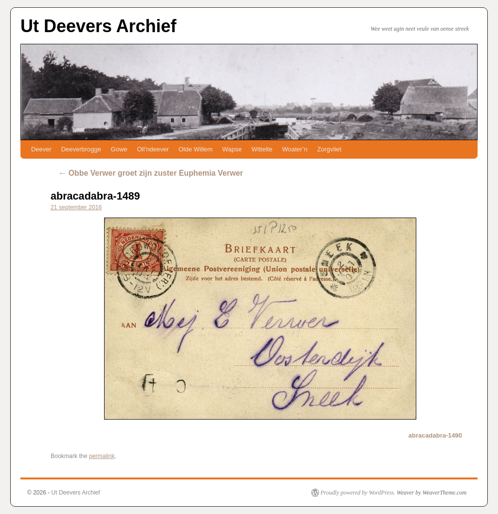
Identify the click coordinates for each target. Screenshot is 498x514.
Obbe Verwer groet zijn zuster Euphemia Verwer (150, 173)
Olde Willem (195, 149)
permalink (102, 456)
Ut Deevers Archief (98, 26)
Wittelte (261, 149)
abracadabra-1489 (95, 196)
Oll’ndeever (153, 149)
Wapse (232, 149)
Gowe (119, 149)
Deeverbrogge (81, 149)
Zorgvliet (329, 149)
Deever (41, 149)
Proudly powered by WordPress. (357, 492)
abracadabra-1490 (435, 435)
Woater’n (294, 149)
